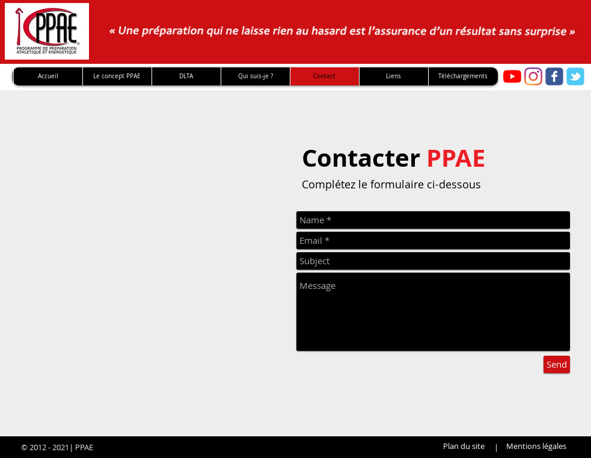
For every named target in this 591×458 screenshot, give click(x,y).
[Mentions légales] (536, 446)
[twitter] (575, 76)
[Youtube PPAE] (512, 76)
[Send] (557, 364)
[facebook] (554, 76)
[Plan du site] (464, 446)
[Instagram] (533, 76)
